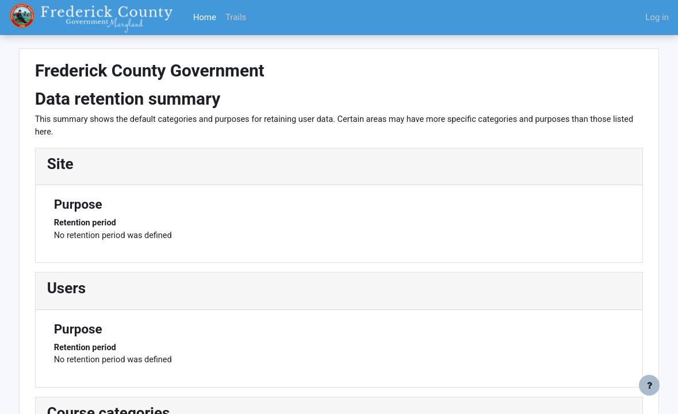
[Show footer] (649, 385)
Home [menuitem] (204, 17)
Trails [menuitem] (235, 17)
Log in (657, 17)
